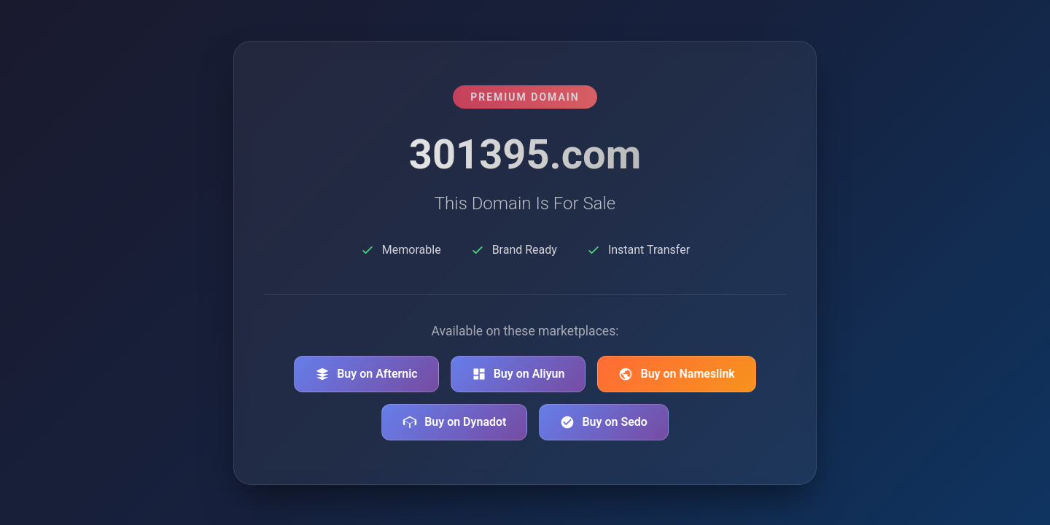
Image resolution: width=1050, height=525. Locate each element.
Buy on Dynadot (454, 422)
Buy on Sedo (603, 422)
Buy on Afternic (366, 374)
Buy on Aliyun (518, 374)
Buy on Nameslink (676, 374)
